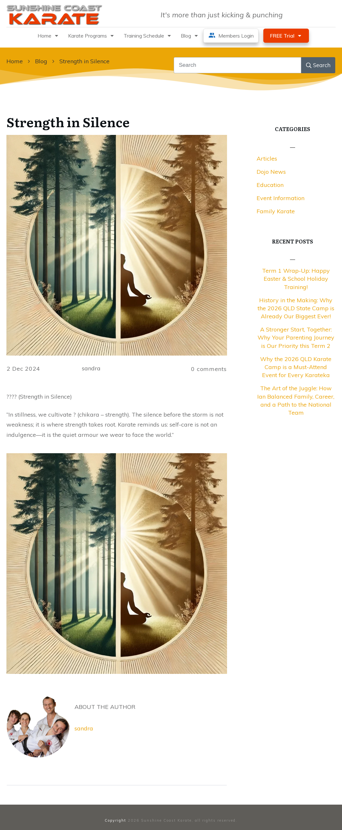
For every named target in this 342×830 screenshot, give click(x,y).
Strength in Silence (68, 121)
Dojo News (271, 171)
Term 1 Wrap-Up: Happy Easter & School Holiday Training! (296, 278)
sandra (84, 728)
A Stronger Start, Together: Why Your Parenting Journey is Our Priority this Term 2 (296, 337)
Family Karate (276, 211)
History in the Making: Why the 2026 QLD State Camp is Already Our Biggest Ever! (296, 308)
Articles (267, 158)
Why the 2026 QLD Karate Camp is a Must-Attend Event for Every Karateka (295, 367)
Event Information (280, 198)
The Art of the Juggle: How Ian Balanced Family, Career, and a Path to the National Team (295, 400)
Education (270, 185)
